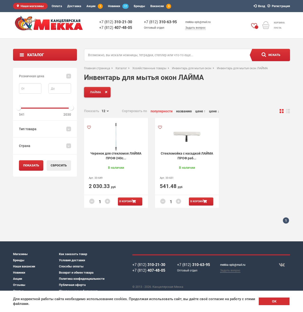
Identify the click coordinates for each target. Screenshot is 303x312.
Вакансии (160, 6)
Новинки (118, 6)
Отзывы (19, 285)
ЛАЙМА (99, 92)
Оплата (57, 6)
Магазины (20, 254)
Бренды (139, 6)
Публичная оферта (72, 285)
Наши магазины (32, 6)
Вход (260, 6)
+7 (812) (115, 22)
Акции (94, 6)
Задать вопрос (195, 27)
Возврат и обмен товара (76, 272)
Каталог (35, 55)
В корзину (126, 201)
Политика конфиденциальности (81, 278)
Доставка (74, 6)
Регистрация (279, 6)
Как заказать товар (73, 254)
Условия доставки (72, 260)
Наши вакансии (24, 266)
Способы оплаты (71, 266)
